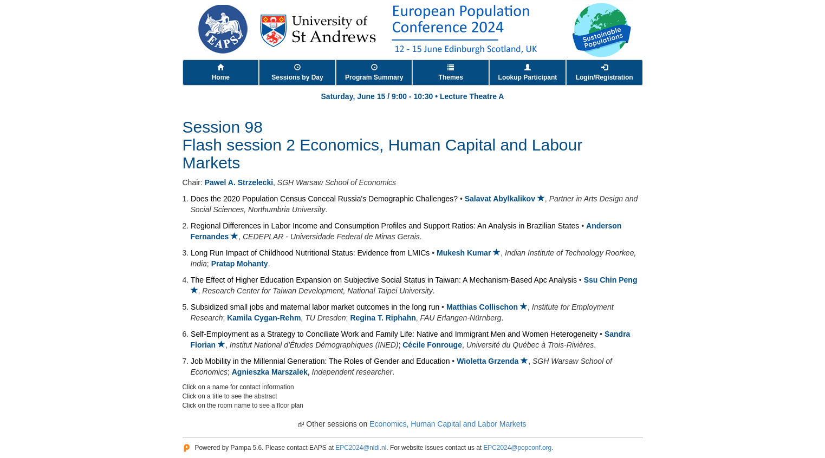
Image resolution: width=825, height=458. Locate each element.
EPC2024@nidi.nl (360, 448)
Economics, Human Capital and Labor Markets (447, 424)
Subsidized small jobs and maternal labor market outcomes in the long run (315, 307)
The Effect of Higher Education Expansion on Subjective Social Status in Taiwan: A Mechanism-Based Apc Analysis (384, 280)
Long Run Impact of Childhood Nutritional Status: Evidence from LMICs (310, 252)
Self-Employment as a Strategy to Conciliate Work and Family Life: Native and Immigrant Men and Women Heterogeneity (394, 334)
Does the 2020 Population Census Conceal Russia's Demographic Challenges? (324, 198)
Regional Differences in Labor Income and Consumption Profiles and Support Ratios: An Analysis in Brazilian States (385, 225)
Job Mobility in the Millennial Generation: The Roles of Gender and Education (320, 361)
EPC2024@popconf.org (517, 448)
